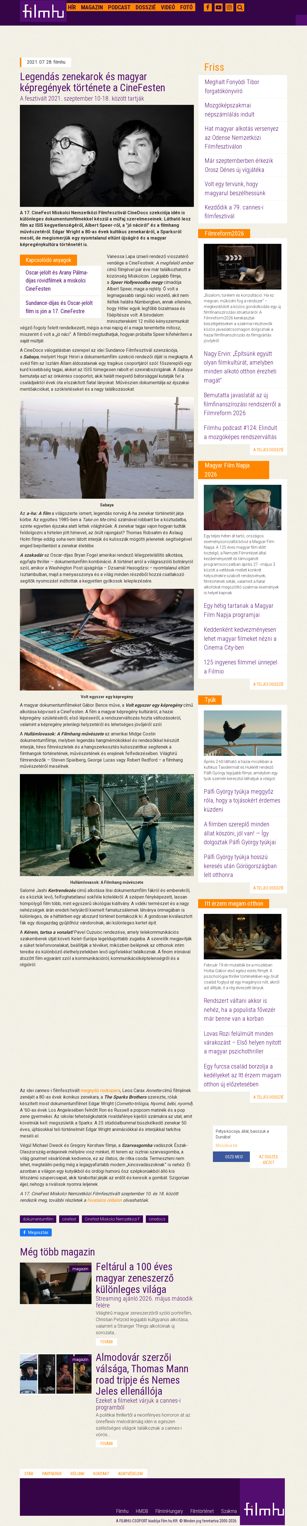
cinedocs (157, 1219)
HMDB (142, 1511)
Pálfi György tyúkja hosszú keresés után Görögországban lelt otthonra (240, 865)
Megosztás (35, 1232)
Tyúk (210, 699)
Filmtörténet (202, 1511)
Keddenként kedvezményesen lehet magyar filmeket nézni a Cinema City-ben (240, 638)
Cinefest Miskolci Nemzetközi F (112, 1219)
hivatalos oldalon (104, 1200)
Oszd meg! (234, 1157)
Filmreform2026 (224, 233)
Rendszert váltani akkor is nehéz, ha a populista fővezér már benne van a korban (239, 1009)
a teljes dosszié (268, 450)
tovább (106, 1342)
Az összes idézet (268, 1160)
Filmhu (122, 1511)
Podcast (119, 7)
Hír (72, 7)
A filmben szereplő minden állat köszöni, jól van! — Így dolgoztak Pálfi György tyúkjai (240, 833)
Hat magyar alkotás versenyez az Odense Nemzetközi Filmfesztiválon (242, 137)
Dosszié (146, 7)
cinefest (69, 1219)
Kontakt (101, 1473)
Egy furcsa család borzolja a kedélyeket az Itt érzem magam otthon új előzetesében (242, 1075)
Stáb (28, 1473)
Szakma (229, 1511)
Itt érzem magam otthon (234, 903)
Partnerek (52, 1473)
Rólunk (77, 1473)
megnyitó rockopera (100, 1090)
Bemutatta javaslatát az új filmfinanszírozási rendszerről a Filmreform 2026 (242, 404)
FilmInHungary (169, 1511)
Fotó (186, 7)
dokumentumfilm (38, 1219)
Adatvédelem (130, 1473)
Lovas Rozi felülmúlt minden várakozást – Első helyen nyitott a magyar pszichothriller (242, 1042)
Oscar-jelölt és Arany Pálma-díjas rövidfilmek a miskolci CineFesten (57, 280)
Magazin (92, 7)
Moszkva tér (227, 1145)
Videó (168, 7)
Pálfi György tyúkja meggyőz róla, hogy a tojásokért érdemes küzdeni (242, 800)
